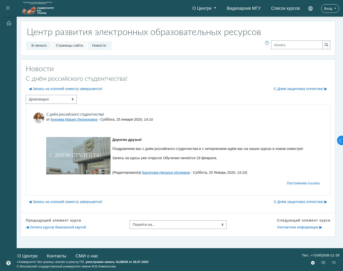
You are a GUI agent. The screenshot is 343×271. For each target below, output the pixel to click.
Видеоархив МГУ (244, 8)
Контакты (56, 255)
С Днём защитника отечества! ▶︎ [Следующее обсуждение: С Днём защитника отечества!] (300, 89)
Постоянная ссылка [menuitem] (303, 183)
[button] (268, 45)
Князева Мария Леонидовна (74, 119)
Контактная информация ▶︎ (299, 227)
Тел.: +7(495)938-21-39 (320, 255)
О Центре (202, 8)
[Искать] (297, 44)
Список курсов (285, 8)
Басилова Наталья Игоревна (166, 172)
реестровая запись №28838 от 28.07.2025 (117, 262)
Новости (99, 45)
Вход (328, 8)
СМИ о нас (87, 255)
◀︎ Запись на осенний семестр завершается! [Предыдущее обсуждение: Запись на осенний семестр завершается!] (65, 89)
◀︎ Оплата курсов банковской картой (56, 227)
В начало (39, 45)
